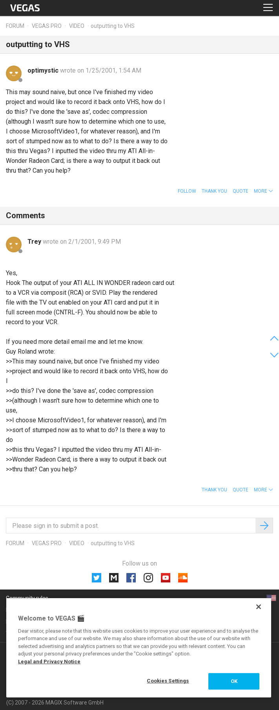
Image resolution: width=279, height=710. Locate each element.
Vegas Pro (47, 26)
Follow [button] (187, 191)
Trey (35, 241)
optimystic (43, 70)
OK (234, 681)
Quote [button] (240, 191)
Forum (15, 26)
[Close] (258, 606)
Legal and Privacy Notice (49, 661)
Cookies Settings (168, 681)
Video (76, 26)
